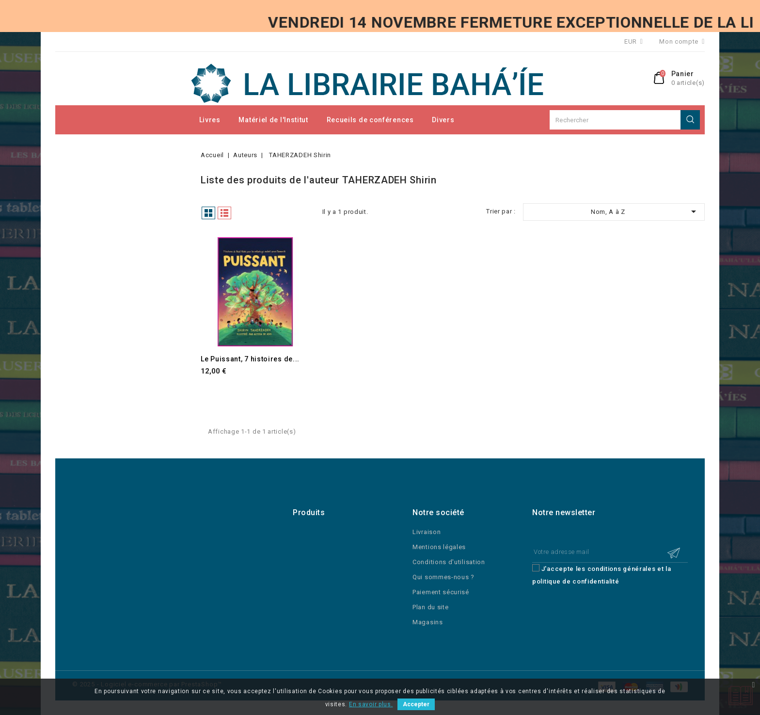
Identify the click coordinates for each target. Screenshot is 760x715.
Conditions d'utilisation (448, 562)
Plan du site (430, 607)
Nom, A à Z (645, 211)
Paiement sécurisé (440, 592)
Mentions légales (439, 547)
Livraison (426, 532)
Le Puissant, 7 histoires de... (250, 359)
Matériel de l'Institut (273, 120)
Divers (443, 120)
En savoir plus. (371, 704)
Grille (208, 213)
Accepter (416, 704)
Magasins (427, 622)
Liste (224, 213)
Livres (210, 120)
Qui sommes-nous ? (443, 577)
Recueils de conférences (370, 120)
